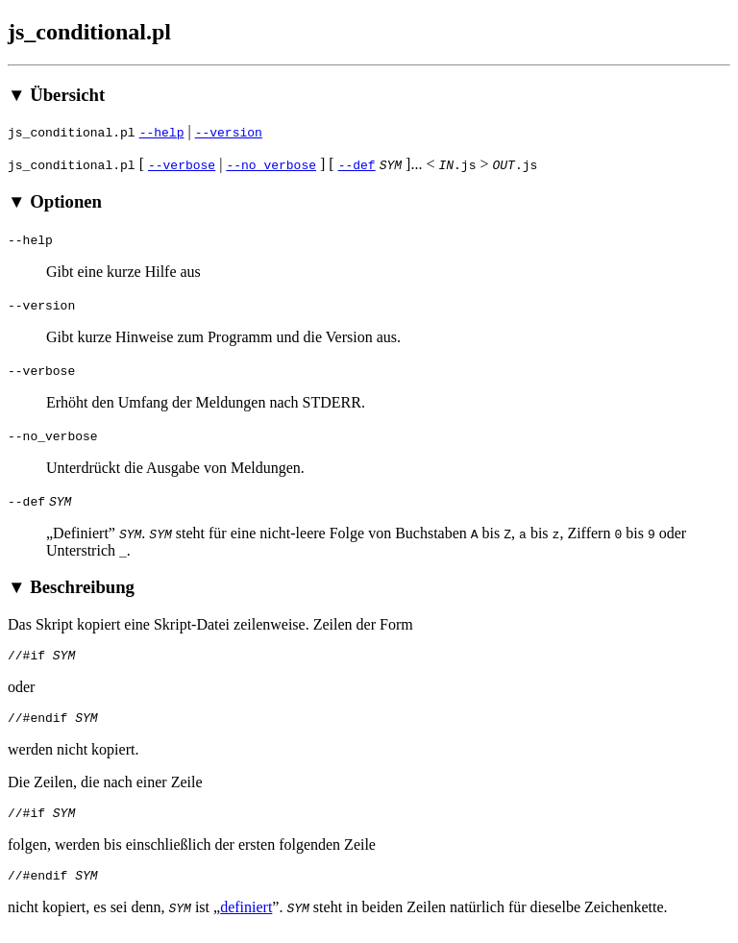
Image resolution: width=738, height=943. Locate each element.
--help (161, 131)
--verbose (181, 164)
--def (357, 164)
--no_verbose (271, 164)
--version (228, 131)
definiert (246, 918)
